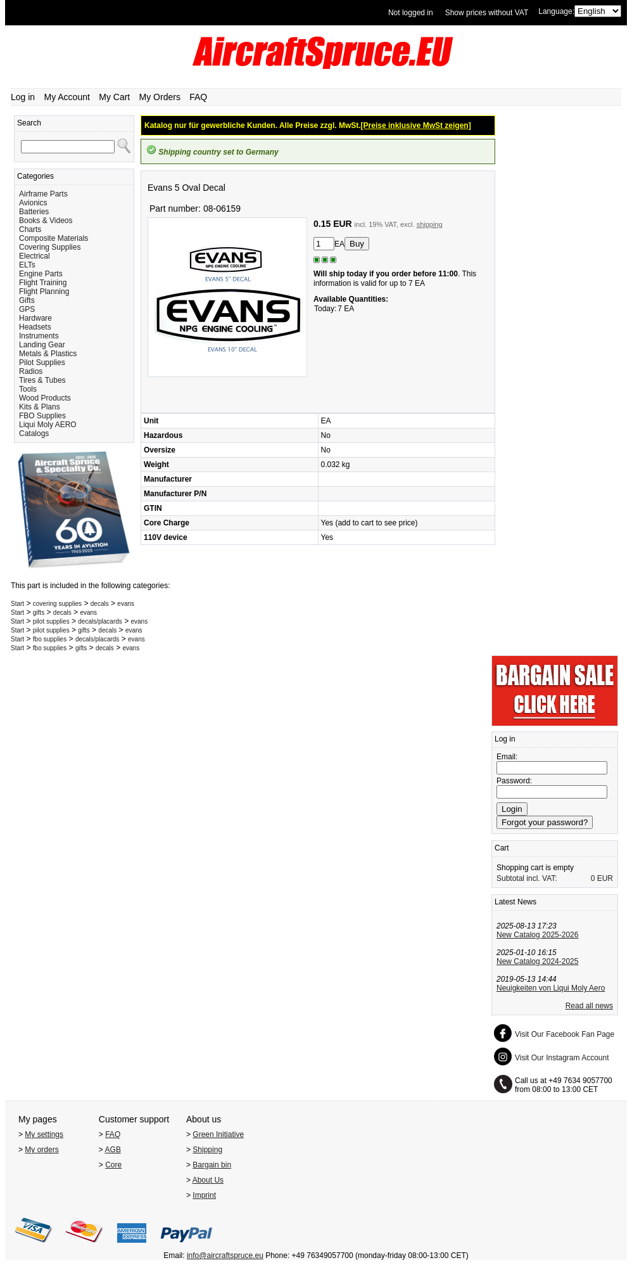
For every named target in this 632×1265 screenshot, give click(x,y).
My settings (44, 1134)
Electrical (34, 256)
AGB (113, 1149)
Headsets (35, 327)
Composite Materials (53, 238)
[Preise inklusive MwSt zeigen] (416, 125)
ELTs (27, 264)
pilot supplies (51, 621)
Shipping (207, 1149)
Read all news (589, 1005)
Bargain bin (212, 1164)
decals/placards (100, 621)
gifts (38, 612)
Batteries (34, 211)
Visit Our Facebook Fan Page (564, 1034)
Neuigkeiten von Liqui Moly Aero (550, 988)
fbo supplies (49, 639)
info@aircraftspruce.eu (225, 1255)
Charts (30, 229)
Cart (502, 848)
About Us (208, 1180)
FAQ (198, 97)
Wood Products (45, 398)
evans (125, 603)
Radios (30, 371)
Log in (23, 97)
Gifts (27, 300)
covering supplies (57, 603)
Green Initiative (218, 1134)
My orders (41, 1149)
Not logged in (410, 12)
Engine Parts (41, 273)
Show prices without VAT (487, 12)
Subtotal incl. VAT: (526, 878)
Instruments (39, 335)
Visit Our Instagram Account (562, 1057)
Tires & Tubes (42, 380)
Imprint (204, 1195)
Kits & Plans (39, 406)
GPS (27, 309)
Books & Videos (46, 220)
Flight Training (42, 282)
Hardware (35, 318)
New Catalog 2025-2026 (537, 934)
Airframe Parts (43, 193)
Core (113, 1164)
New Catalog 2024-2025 (537, 961)
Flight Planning (44, 291)
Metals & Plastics (48, 353)
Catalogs (34, 433)
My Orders (159, 97)
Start (17, 603)
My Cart (114, 97)
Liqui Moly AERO (48, 424)
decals (100, 603)
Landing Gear (42, 344)
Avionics (33, 202)
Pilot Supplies (42, 362)
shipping (430, 224)
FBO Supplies (42, 415)
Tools (28, 389)
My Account (67, 97)
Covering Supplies (49, 247)
